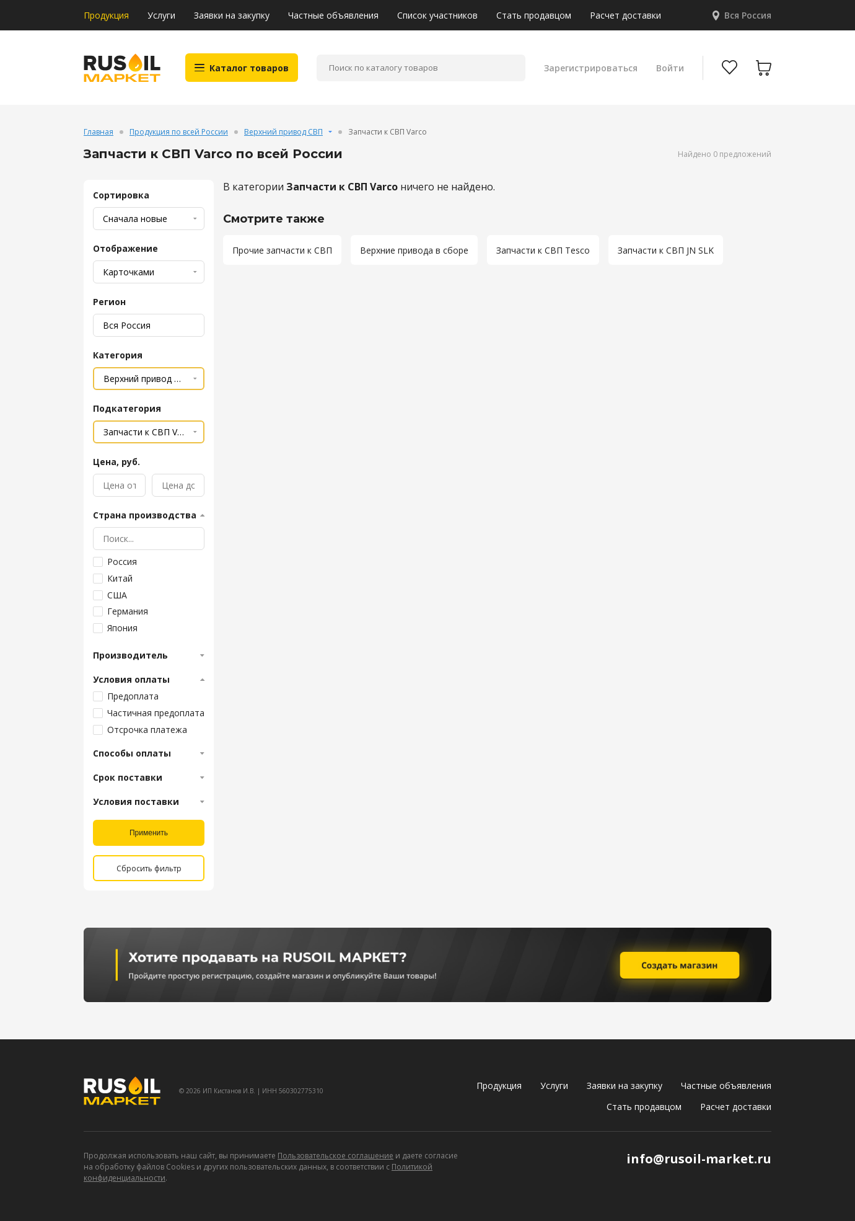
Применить (148, 832)
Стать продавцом (533, 15)
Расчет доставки (625, 15)
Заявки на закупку (232, 15)
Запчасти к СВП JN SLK (666, 250)
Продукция (106, 15)
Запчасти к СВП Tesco (543, 250)
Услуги (161, 15)
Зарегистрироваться (591, 68)
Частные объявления (333, 15)
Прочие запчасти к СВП (282, 250)
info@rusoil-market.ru (698, 1158)
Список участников (437, 15)
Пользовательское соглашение (335, 1155)
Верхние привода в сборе (414, 250)
